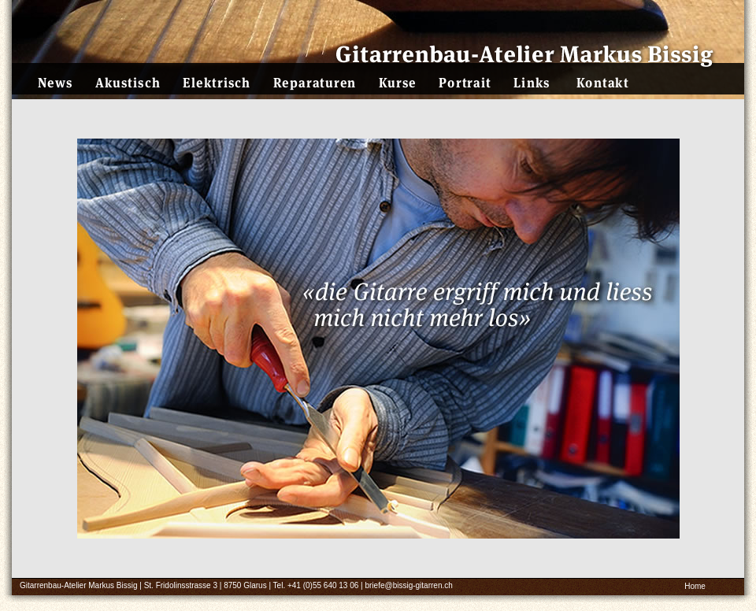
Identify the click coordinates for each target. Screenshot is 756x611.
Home (695, 586)
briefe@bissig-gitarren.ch (408, 585)
